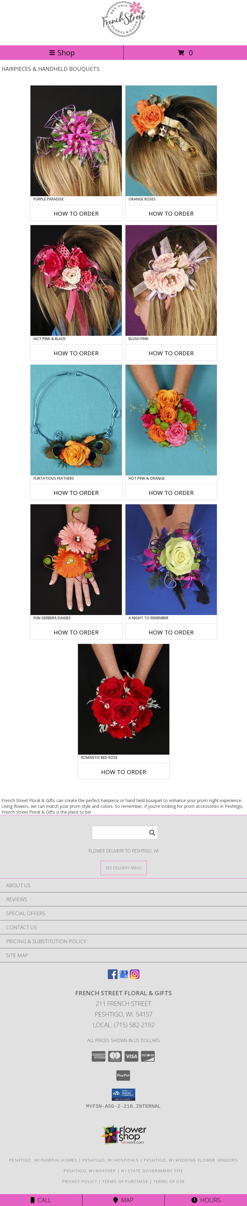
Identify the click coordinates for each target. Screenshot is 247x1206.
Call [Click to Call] (41, 1200)
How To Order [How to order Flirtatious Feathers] (76, 493)
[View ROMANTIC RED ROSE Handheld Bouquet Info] (123, 699)
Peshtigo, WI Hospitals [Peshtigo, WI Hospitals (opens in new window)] (111, 1160)
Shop (62, 52)
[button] (123, 1095)
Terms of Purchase (125, 1181)
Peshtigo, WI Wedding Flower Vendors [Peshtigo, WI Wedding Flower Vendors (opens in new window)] (191, 1160)
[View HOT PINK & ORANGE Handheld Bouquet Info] (171, 420)
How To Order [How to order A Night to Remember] (171, 632)
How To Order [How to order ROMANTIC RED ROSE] (123, 772)
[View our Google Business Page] (124, 977)
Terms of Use (169, 1181)
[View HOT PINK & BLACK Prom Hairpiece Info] (76, 280)
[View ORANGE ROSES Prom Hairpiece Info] (171, 140)
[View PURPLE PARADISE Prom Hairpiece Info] (76, 140)
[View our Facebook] (113, 977)
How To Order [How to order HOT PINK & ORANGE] (171, 493)
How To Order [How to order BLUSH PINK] (171, 353)
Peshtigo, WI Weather (90, 1170)
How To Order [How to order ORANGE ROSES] (171, 213)
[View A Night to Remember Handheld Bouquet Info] (171, 559)
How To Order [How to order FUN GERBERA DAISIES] (76, 632)
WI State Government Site (152, 1170)
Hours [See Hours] (206, 1200)
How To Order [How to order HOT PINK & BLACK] (76, 353)
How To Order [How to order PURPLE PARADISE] (76, 213)
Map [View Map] (123, 1200)
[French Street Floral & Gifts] (123, 36)
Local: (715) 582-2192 (123, 1025)
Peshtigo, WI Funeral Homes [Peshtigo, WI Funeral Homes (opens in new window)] (43, 1160)
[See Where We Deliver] (124, 868)
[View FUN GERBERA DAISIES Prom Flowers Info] (76, 559)
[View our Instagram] (134, 977)
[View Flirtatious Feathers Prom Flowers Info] (76, 420)
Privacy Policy (79, 1181)
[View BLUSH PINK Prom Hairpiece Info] (171, 280)
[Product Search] (125, 832)
